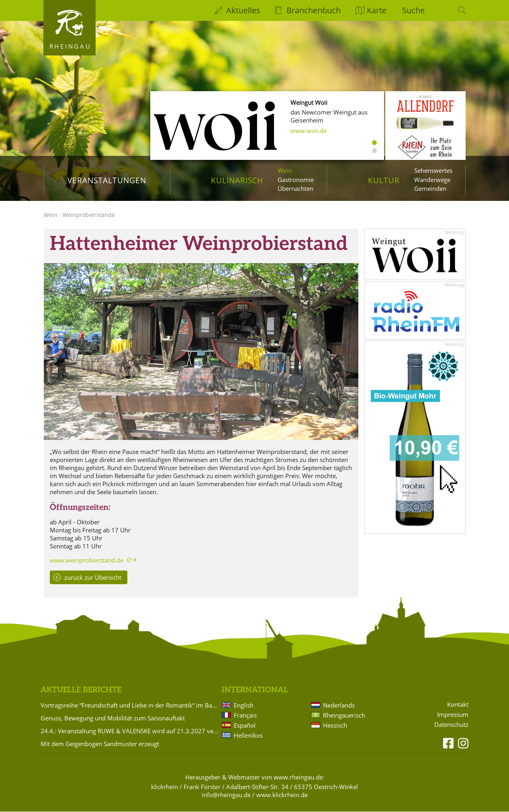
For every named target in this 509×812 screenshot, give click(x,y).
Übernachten (295, 188)
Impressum (452, 715)
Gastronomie (296, 180)
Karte (376, 10)
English (243, 705)
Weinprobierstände (89, 215)
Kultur (384, 180)
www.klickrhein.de (282, 795)
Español (245, 725)
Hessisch (335, 725)
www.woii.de (308, 131)
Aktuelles (243, 10)
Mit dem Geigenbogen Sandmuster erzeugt (100, 744)
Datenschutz (451, 724)
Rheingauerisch (344, 715)
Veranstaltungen (106, 180)
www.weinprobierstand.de (86, 560)
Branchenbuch (313, 10)
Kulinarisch (237, 180)
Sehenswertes (433, 170)
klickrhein (164, 787)
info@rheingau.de (226, 795)
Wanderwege (432, 180)
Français (245, 715)
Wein (285, 170)
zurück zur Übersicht (92, 578)
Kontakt (457, 705)
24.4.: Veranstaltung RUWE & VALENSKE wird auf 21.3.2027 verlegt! (130, 731)
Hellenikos (248, 735)
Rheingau (70, 46)
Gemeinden (430, 188)
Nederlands (339, 705)
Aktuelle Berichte (81, 690)
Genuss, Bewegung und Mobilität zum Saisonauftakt (113, 718)
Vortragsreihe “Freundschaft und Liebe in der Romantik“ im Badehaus (130, 705)
